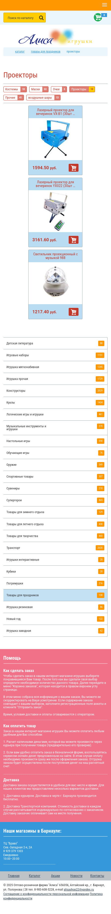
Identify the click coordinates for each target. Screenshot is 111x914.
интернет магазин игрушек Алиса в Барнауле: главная (9, 52)
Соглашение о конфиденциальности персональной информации (46, 894)
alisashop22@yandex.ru (79, 889)
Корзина (97, 17)
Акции (55, 876)
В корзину (74, 168)
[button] (104, 5)
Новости (76, 876)
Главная (14, 876)
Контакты (97, 876)
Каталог (34, 876)
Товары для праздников (45, 51)
